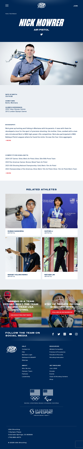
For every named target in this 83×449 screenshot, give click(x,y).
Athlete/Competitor (56, 349)
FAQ (23, 352)
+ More (8, 140)
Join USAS (53, 368)
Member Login (27, 354)
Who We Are (26, 368)
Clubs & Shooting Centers (58, 376)
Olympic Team (27, 371)
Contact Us (26, 349)
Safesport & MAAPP (29, 357)
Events (51, 374)
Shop (51, 379)
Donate (52, 371)
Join (75, 6)
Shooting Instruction (56, 357)
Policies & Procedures (57, 352)
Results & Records (56, 354)
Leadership (26, 376)
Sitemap (25, 360)
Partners (25, 374)
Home (7, 13)
